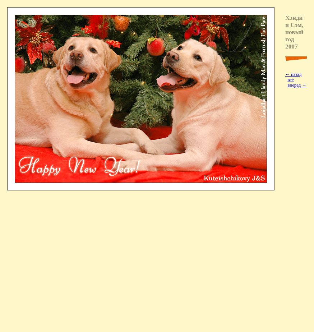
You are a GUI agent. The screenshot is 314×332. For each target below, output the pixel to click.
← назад (293, 74)
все (290, 79)
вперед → (296, 85)
